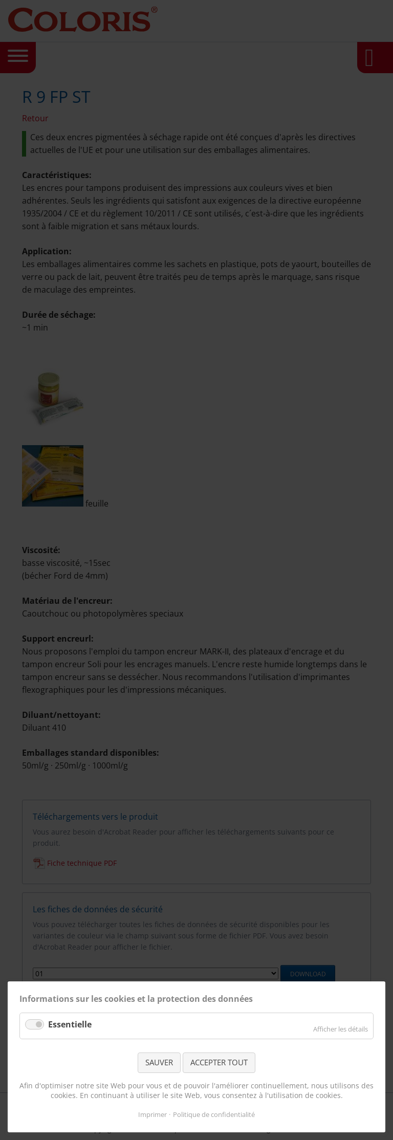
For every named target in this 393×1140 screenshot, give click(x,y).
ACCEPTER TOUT (219, 1062)
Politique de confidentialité (214, 1114)
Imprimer (152, 1114)
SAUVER (159, 1062)
